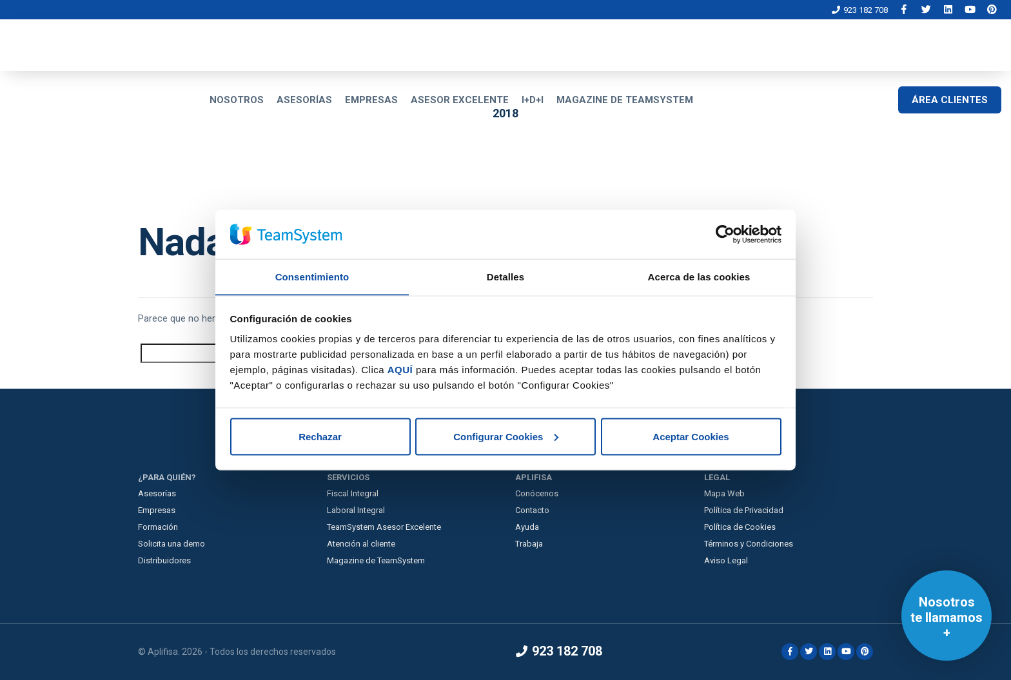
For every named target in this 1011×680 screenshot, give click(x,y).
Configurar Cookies (505, 436)
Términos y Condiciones (748, 544)
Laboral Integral (356, 510)
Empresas (156, 510)
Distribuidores (164, 560)
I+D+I (533, 100)
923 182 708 (860, 10)
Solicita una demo (171, 544)
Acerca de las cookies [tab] (699, 276)
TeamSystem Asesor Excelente (384, 527)
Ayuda (527, 527)
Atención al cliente (361, 544)
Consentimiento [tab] (312, 276)
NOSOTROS (237, 100)
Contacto (532, 510)
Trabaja (529, 544)
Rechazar (320, 436)
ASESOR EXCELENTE (460, 100)
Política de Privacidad (743, 510)
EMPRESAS (371, 100)
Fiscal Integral (352, 493)
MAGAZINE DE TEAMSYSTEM (624, 100)
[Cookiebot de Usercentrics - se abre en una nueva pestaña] (725, 234)
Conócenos (536, 493)
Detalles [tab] (505, 276)
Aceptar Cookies (691, 436)
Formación (158, 527)
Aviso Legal (726, 560)
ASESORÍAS (304, 100)
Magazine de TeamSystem (376, 560)
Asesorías (157, 493)
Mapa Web (724, 493)
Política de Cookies (740, 527)
